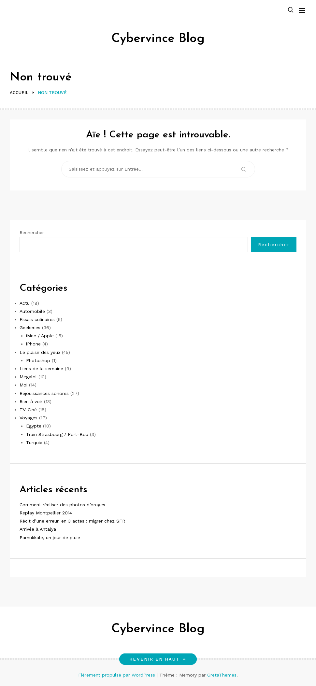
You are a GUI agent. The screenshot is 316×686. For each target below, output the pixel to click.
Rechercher (32, 232)
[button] (290, 10)
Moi (23, 384)
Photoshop (38, 360)
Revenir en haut (157, 659)
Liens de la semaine (41, 368)
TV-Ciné (28, 409)
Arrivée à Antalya (38, 529)
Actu (25, 303)
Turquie (34, 442)
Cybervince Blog (158, 39)
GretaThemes (222, 675)
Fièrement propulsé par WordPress (117, 675)
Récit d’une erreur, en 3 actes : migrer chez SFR (72, 521)
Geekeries (30, 327)
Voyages (28, 417)
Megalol (28, 376)
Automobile (32, 311)
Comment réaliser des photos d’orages (62, 504)
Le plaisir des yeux (40, 352)
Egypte (33, 425)
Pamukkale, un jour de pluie (50, 537)
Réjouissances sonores (44, 393)
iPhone (33, 343)
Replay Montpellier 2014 (46, 512)
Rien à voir (31, 401)
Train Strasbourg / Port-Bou (57, 434)
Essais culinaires (37, 319)
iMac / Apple (40, 335)
